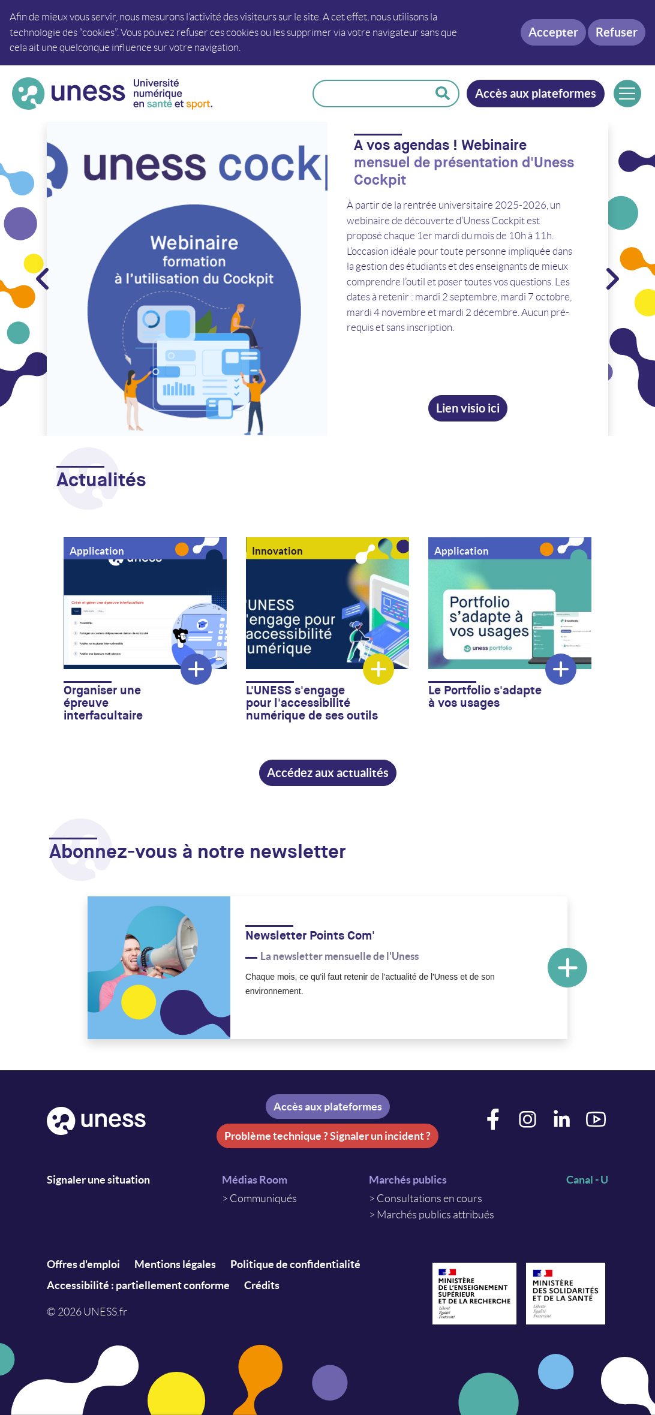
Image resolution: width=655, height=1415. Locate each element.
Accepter (553, 32)
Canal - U (587, 1179)
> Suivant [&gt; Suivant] (612, 278)
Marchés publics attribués (435, 1215)
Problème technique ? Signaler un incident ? (327, 1136)
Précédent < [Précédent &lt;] (43, 278)
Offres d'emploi (83, 1264)
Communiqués (263, 1199)
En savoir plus (567, 968)
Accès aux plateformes (535, 93)
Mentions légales (175, 1264)
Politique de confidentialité (295, 1264)
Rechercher (442, 93)
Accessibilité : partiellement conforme (138, 1285)
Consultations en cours (429, 1199)
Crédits (262, 1285)
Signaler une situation (98, 1179)
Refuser (617, 32)
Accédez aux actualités (328, 772)
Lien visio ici (468, 407)
